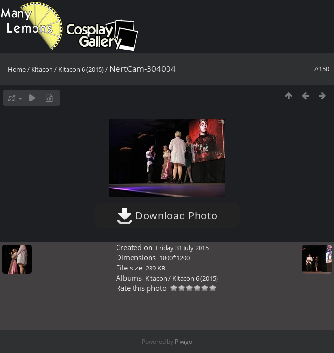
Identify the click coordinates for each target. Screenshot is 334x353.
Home (17, 69)
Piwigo (183, 341)
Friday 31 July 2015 (182, 247)
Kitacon (42, 69)
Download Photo (167, 215)
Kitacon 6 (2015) (81, 69)
